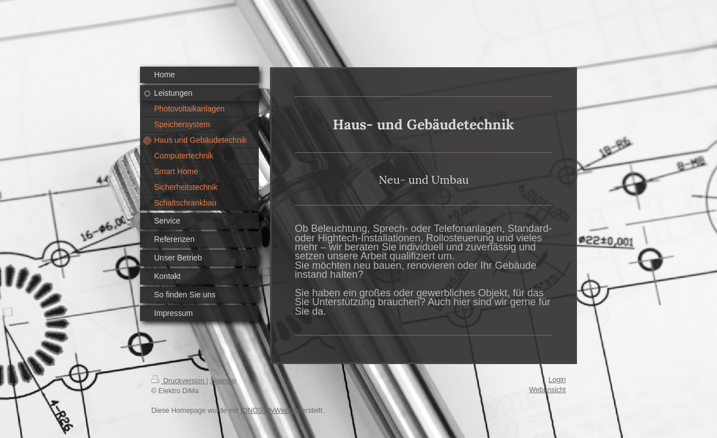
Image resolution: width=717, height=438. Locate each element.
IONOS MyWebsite (270, 410)
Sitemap (223, 381)
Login (557, 380)
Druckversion (178, 381)
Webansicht (547, 390)
